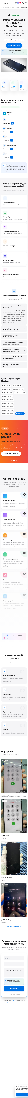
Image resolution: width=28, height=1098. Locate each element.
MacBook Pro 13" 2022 (7, 406)
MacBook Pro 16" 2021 (7, 413)
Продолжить (14, 988)
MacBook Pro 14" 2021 (7, 410)
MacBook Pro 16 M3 (18, 389)
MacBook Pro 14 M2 (20, 392)
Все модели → (20, 413)
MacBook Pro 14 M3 (7, 392)
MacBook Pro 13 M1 (7, 396)
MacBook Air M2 (17, 385)
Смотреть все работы (14, 926)
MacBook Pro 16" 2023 (7, 399)
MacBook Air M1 (6, 389)
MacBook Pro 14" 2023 (7, 403)
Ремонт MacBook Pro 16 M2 (14, 972)
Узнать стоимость (14, 45)
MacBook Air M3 (6, 385)
